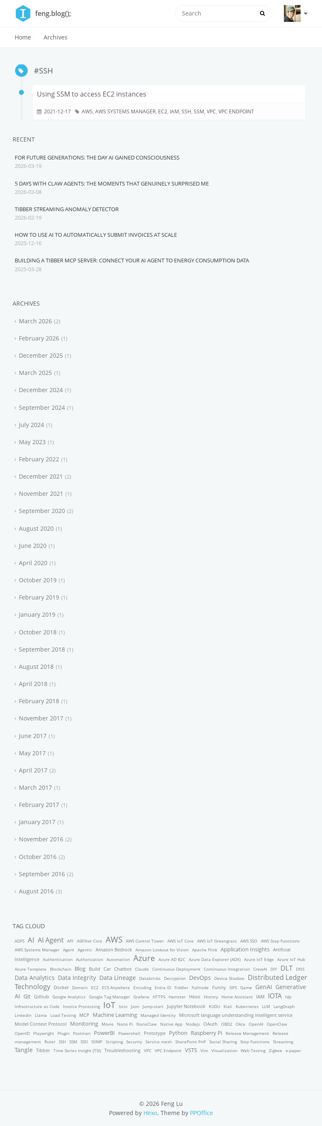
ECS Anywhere (116, 987)
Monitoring (84, 1023)
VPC (211, 111)
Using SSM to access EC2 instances (91, 94)
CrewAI (260, 969)
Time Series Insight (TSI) (77, 1050)
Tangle (24, 1050)
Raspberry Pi (206, 1033)
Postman (82, 1033)
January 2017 (37, 822)
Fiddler (181, 987)
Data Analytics (35, 978)
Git (27, 996)
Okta (240, 1024)
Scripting (114, 1042)
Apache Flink (204, 950)
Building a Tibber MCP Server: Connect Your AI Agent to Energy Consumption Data (132, 260)
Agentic (85, 950)
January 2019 (37, 614)
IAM (174, 111)
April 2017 (33, 770)
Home (23, 37)
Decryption (175, 978)
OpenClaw (277, 1024)
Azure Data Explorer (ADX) (215, 959)
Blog (80, 968)
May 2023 (32, 442)
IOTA (275, 995)
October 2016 (38, 857)
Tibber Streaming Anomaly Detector (67, 209)
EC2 (162, 111)
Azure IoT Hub (291, 959)
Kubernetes (247, 1006)
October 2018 (38, 632)
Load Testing (63, 1015)
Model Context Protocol (41, 1024)
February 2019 (39, 597)
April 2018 (33, 684)
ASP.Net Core (89, 941)
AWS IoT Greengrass (217, 941)
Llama (41, 1015)
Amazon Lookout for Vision (162, 950)
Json (135, 1006)
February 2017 (39, 805)
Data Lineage (117, 978)
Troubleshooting (122, 1050)
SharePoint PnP (190, 1042)
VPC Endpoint (236, 111)
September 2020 (42, 511)
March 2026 (35, 321)
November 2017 (41, 718)
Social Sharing (223, 1042)
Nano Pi (125, 1024)
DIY (273, 969)
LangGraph (284, 1006)
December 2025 (41, 355)
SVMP (96, 1042)
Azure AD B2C (171, 959)
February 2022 (39, 459)
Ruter (49, 1042)
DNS (300, 969)
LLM (266, 1006)
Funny (219, 987)
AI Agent (51, 940)
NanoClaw (146, 1024)
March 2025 (35, 373)
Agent (68, 950)
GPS (233, 987)
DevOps (200, 978)
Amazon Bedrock (114, 949)
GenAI (263, 987)
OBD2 (226, 1024)
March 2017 (35, 787)
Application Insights (245, 949)
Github (41, 996)
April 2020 (33, 563)
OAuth (210, 1024)
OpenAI (256, 1024)
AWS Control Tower (145, 941)
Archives (56, 37)
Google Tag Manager (109, 997)
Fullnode (200, 987)
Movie (107, 1024)
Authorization (89, 959)
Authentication (58, 959)
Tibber (43, 1050)
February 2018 (39, 701)
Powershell (129, 1033)
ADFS (19, 941)
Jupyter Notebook (186, 1006)
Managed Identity (158, 1015)
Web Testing (253, 1050)
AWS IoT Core (180, 941)
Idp (288, 997)
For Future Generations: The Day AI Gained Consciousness (97, 157)
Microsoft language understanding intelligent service (236, 1015)
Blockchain (60, 969)
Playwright (43, 1033)
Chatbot (123, 969)
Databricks (150, 978)
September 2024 (42, 407)
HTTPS (159, 997)
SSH (186, 111)
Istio (123, 1006)
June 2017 (33, 736)
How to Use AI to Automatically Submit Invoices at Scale (96, 234)
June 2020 (33, 546)
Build (94, 969)
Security (134, 1042)
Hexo (194, 996)
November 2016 (41, 839)
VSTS (191, 1050)
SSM (199, 111)
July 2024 (31, 425)
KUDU (214, 1006)
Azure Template (31, 969)
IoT (109, 1005)
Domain (80, 987)
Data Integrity (77, 978)
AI (31, 940)
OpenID (22, 1033)
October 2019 (38, 580)
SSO (84, 1042)
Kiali (227, 1006)
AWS (87, 111)
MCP (84, 1015)
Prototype (155, 1033)
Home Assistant (237, 997)
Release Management (247, 1033)
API (70, 941)
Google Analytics (69, 997)
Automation (118, 959)
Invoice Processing (81, 1006)
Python (178, 1033)
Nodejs (193, 1024)
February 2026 (39, 338)
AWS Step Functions (280, 941)
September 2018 (42, 649)
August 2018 (36, 666)
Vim (204, 1050)
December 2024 (41, 390)
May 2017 (32, 753)
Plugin (63, 1033)
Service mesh (158, 1042)
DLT (286, 968)
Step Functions (255, 1042)
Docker (61, 987)
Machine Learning (115, 1015)
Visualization (224, 1050)
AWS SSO (248, 941)
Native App (171, 1024)
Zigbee (275, 1050)
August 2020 (36, 528)
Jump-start (153, 1006)
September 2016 (42, 874)
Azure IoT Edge (259, 959)
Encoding (142, 987)
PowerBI (104, 1033)
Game (246, 987)
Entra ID (163, 987)
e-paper (293, 1050)
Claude (142, 969)
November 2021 (41, 494)
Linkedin (23, 1015)
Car (107, 969)
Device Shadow (229, 978)
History (211, 997)
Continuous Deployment (176, 969)
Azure (144, 958)
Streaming (283, 1042)
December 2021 (41, 476)
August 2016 (36, 891)
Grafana (141, 997)
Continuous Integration (227, 969)
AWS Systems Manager (125, 111)
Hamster (177, 997)
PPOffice (201, 1113)
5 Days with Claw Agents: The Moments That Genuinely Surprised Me (112, 183)
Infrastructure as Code (37, 1006)
